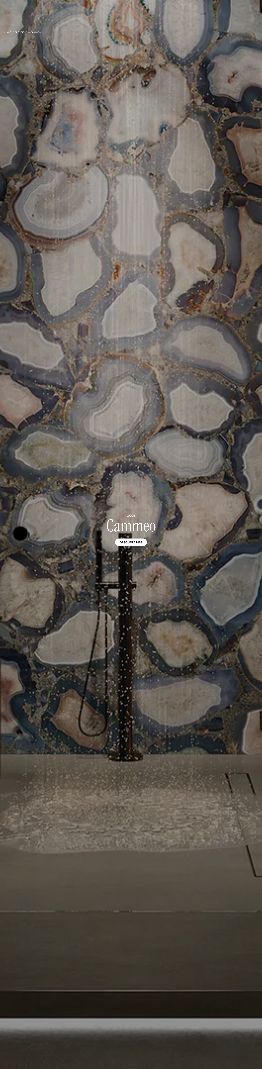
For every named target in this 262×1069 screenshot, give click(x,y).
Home (7, 32)
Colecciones (21, 32)
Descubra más (131, 542)
